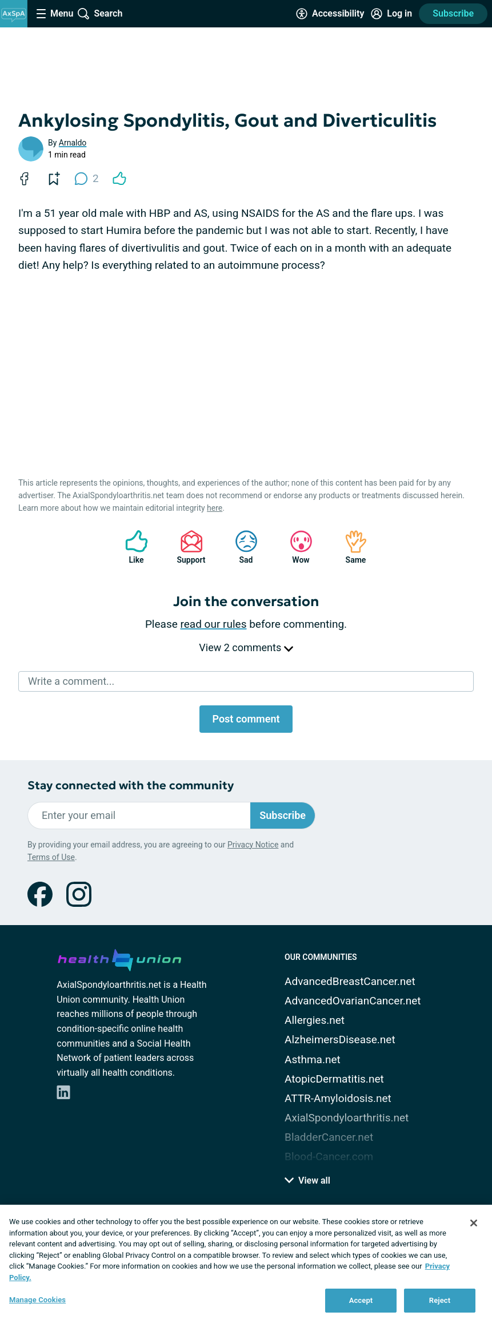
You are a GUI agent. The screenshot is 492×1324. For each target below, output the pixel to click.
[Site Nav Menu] (54, 13)
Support (187, 547)
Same (350, 547)
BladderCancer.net (329, 1137)
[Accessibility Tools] (330, 13)
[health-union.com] (119, 958)
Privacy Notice (252, 844)
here (214, 507)
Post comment (245, 719)
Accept (361, 1300)
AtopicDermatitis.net (334, 1078)
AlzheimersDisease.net (340, 1039)
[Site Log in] (391, 13)
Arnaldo (73, 142)
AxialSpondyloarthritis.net (347, 1117)
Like (131, 547)
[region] (246, 1264)
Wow (295, 547)
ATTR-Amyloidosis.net (338, 1098)
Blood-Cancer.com (329, 1156)
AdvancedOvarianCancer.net (353, 1000)
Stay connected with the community (130, 785)
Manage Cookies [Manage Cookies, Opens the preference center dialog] (37, 1299)
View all (307, 1180)
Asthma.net (313, 1059)
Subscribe (453, 13)
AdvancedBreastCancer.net (350, 981)
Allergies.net (315, 1020)
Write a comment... (71, 681)
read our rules (214, 624)
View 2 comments (246, 647)
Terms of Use (51, 857)
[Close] (473, 1223)
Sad (240, 547)
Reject (440, 1300)
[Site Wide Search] (100, 13)
